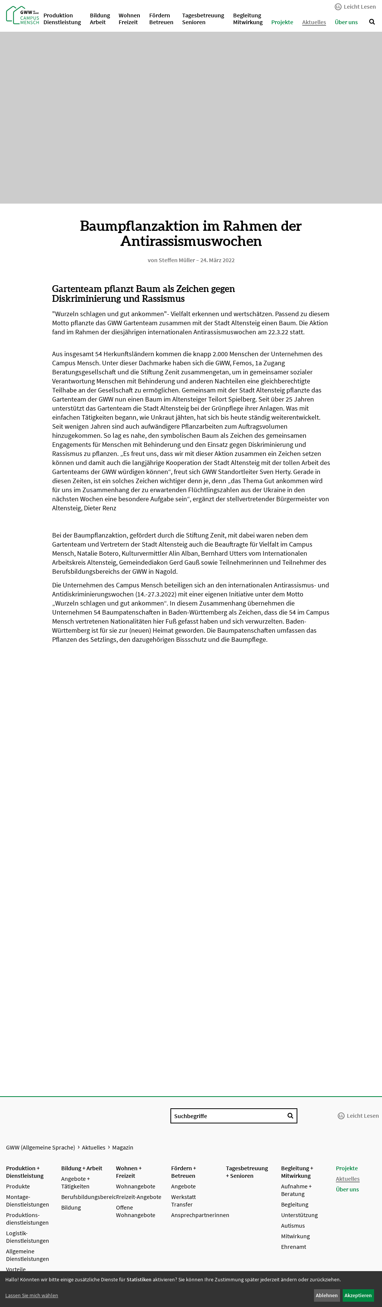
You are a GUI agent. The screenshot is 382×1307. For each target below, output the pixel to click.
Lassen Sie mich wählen (31, 1295)
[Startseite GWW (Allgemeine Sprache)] (21, 14)
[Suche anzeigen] (372, 22)
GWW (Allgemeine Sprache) (40, 1147)
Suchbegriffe (190, 1116)
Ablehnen (327, 1295)
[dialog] (191, 1289)
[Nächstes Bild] (370, 436)
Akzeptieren (358, 1295)
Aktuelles (93, 1147)
